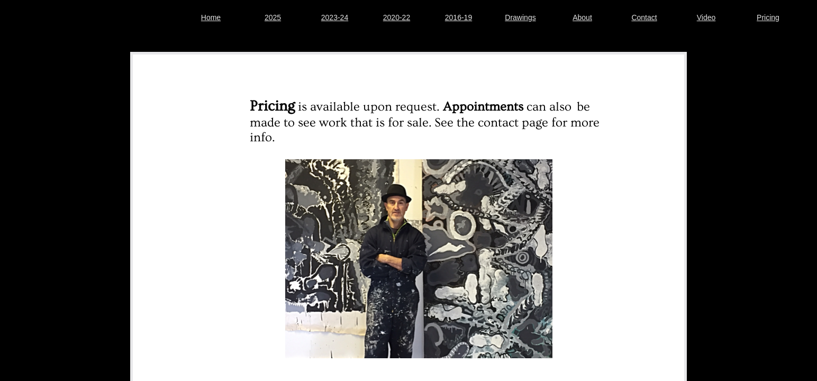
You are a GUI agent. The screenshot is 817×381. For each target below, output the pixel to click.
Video (706, 17)
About (582, 17)
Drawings (520, 17)
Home (211, 17)
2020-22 (396, 17)
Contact (644, 17)
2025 (273, 17)
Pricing (768, 17)
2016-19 (458, 17)
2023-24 (334, 17)
